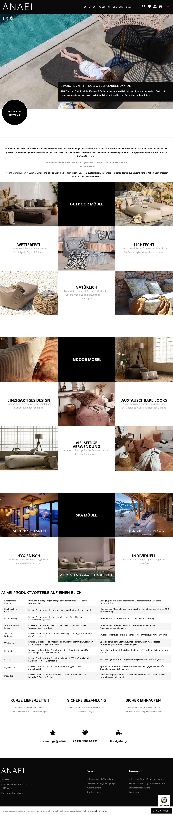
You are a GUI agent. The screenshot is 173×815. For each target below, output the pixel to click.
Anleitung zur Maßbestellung (100, 779)
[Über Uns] (117, 7)
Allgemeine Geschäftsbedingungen (145, 779)
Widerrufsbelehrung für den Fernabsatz (148, 783)
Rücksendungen (94, 787)
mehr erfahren (100, 810)
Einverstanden (161, 810)
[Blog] (128, 7)
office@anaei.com (15, 793)
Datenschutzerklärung (139, 787)
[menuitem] (144, 6)
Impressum (134, 792)
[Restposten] (89, 7)
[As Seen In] (104, 7)
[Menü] (168, 796)
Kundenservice (93, 792)
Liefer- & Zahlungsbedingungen (101, 783)
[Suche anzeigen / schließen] (143, 6)
